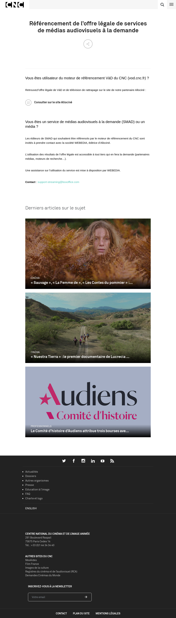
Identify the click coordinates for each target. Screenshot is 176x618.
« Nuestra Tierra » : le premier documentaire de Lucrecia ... (80, 356)
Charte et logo (34, 498)
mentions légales (108, 613)
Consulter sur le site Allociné (53, 102)
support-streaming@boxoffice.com (58, 181)
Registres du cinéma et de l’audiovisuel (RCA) (51, 571)
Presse (29, 485)
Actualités (31, 471)
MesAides (31, 560)
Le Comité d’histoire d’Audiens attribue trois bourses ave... (80, 431)
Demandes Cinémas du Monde (42, 575)
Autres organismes (37, 480)
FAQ (27, 493)
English (31, 508)
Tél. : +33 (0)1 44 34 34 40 (39, 545)
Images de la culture (37, 567)
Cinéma (35, 277)
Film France (32, 563)
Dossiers (30, 476)
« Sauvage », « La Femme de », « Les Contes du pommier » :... (82, 282)
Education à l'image (37, 489)
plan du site (81, 613)
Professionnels (41, 426)
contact (61, 613)
